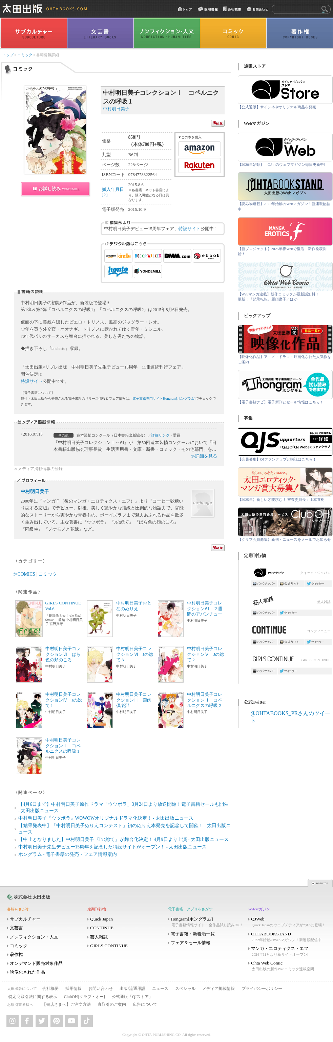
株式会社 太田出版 (32, 897)
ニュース (160, 988)
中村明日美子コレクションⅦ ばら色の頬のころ (63, 654)
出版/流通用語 (132, 988)
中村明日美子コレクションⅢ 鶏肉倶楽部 (133, 700)
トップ (8, 55)
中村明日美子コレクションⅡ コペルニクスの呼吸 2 (204, 700)
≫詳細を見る (204, 456)
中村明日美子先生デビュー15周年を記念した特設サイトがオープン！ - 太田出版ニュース (112, 846)
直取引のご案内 (112, 1004)
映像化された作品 (27, 972)
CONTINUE (101, 927)
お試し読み (59, 188)
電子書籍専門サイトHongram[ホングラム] (164, 398)
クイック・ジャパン (291, 574)
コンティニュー (291, 632)
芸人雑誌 (291, 602)
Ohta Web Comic (288, 966)
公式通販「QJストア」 (132, 996)
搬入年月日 (113, 192)
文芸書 (16, 927)
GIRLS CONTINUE (291, 661)
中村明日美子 (35, 491)
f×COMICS (24, 574)
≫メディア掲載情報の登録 (38, 469)
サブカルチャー (25, 919)
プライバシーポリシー (262, 988)
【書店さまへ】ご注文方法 (66, 1004)
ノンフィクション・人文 (34, 936)
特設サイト (190, 228)
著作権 (16, 954)
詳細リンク (160, 435)
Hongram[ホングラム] (207, 922)
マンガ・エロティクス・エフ (288, 951)
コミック (24, 55)
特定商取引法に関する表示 (32, 996)
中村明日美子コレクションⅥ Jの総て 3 (134, 654)
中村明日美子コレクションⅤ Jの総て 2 (205, 654)
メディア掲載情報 (218, 988)
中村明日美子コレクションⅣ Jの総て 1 (63, 700)
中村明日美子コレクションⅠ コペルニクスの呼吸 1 (63, 746)
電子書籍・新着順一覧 (193, 933)
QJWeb (288, 922)
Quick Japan (101, 919)
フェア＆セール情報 (190, 942)
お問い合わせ (100, 988)
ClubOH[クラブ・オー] (84, 996)
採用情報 (73, 988)
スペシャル (185, 988)
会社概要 (50, 988)
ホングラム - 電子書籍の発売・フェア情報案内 (67, 854)
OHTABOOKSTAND (288, 937)
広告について (145, 1004)
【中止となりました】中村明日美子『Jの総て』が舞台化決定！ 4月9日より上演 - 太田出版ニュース (123, 839)
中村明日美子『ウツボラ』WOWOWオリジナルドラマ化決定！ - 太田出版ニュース (105, 818)
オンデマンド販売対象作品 (36, 963)
